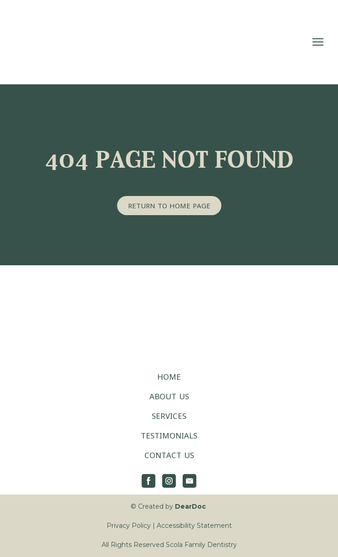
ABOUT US (169, 396)
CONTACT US (169, 455)
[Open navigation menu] (318, 42)
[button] (169, 205)
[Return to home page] (72, 42)
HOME (169, 376)
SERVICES (169, 416)
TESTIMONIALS (169, 435)
